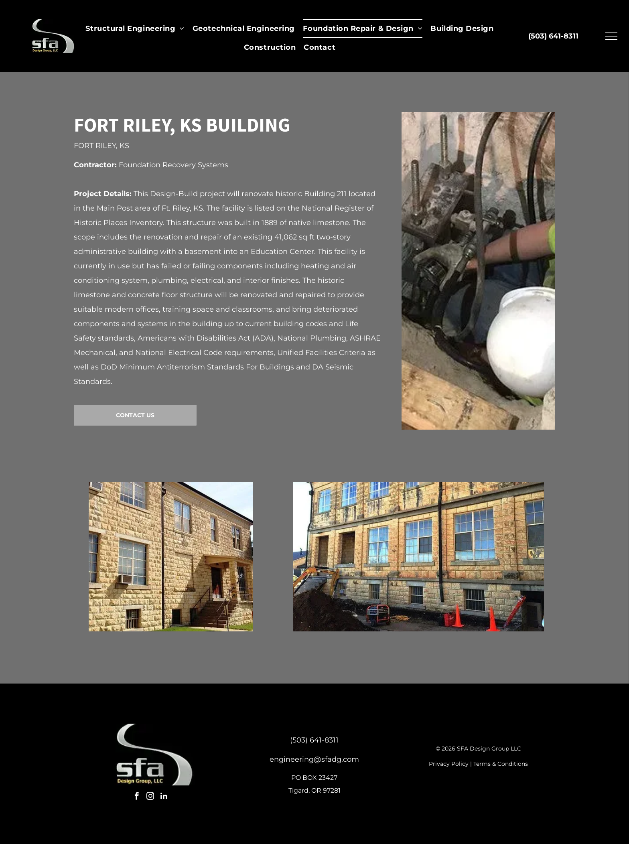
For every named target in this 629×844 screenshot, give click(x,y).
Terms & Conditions (500, 763)
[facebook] (136, 797)
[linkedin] (164, 797)
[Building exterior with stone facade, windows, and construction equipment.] (418, 556)
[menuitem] (134, 28)
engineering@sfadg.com (314, 759)
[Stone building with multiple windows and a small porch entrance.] (170, 556)
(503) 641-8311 (314, 740)
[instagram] (150, 797)
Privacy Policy (449, 763)
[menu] (611, 36)
